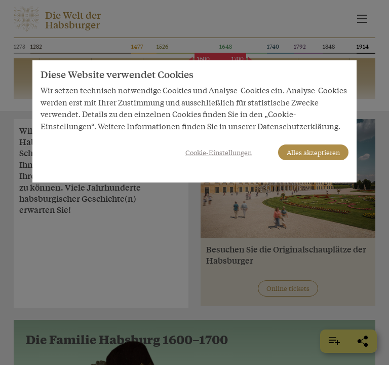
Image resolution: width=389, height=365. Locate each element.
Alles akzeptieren (313, 152)
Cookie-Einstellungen (218, 152)
